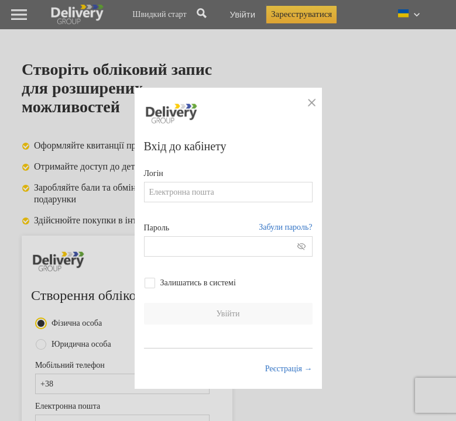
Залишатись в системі (198, 282)
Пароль (157, 227)
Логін (153, 173)
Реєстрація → (289, 368)
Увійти (228, 313)
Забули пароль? (285, 227)
